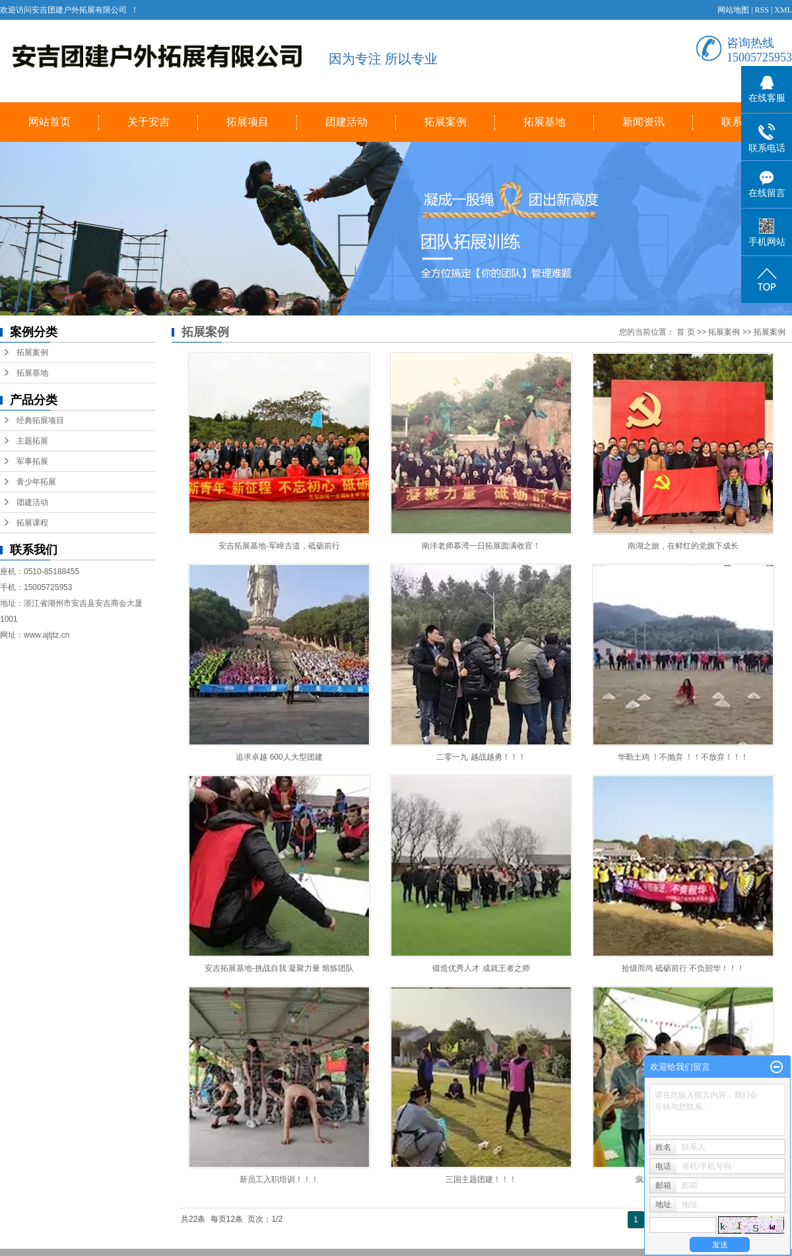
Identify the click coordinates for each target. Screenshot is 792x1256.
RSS (762, 10)
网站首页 (49, 121)
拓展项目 (247, 121)
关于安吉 (148, 121)
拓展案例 (445, 121)
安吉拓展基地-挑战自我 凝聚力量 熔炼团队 (279, 968)
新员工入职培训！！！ (279, 1179)
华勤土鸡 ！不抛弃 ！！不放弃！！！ (683, 757)
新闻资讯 (643, 121)
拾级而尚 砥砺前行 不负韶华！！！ (683, 968)
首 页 (685, 332)
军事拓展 (32, 461)
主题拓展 (32, 441)
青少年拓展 (36, 481)
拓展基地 (544, 121)
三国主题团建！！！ (481, 1179)
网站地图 (733, 10)
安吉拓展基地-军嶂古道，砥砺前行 (279, 545)
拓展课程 (32, 522)
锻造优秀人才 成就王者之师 (480, 968)
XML (783, 10)
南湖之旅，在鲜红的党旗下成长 (683, 545)
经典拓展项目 (40, 420)
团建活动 (346, 121)
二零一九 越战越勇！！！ (480, 757)
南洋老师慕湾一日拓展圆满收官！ (481, 545)
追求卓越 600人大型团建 (279, 757)
